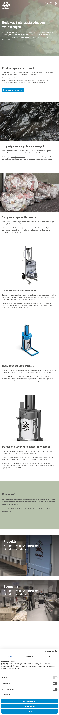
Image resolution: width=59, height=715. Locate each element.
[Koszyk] (46, 3)
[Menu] (55, 8)
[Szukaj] (51, 3)
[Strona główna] (6, 5)
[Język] (56, 3)
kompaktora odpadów (18, 157)
